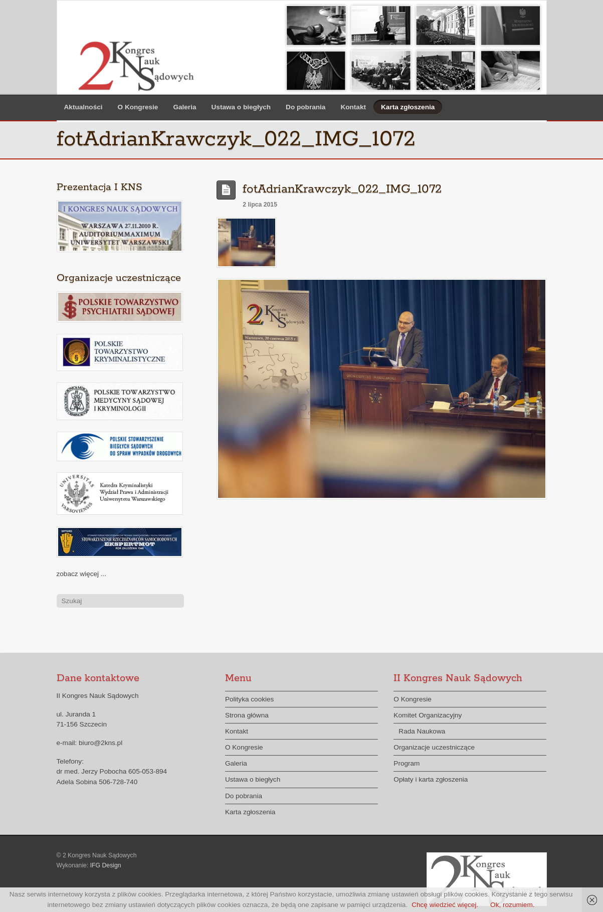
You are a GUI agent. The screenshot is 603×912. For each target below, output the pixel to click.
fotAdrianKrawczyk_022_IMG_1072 (342, 189)
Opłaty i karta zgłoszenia (430, 779)
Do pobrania (305, 107)
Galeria (184, 107)
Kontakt (353, 107)
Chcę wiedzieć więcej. (445, 904)
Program (406, 763)
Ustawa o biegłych (241, 107)
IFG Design (105, 865)
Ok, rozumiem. (512, 904)
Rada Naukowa (421, 731)
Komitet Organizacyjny (427, 715)
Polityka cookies (249, 699)
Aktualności (83, 107)
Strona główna (247, 715)
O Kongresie (138, 107)
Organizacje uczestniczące (434, 747)
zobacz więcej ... (82, 574)
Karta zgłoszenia (408, 107)
